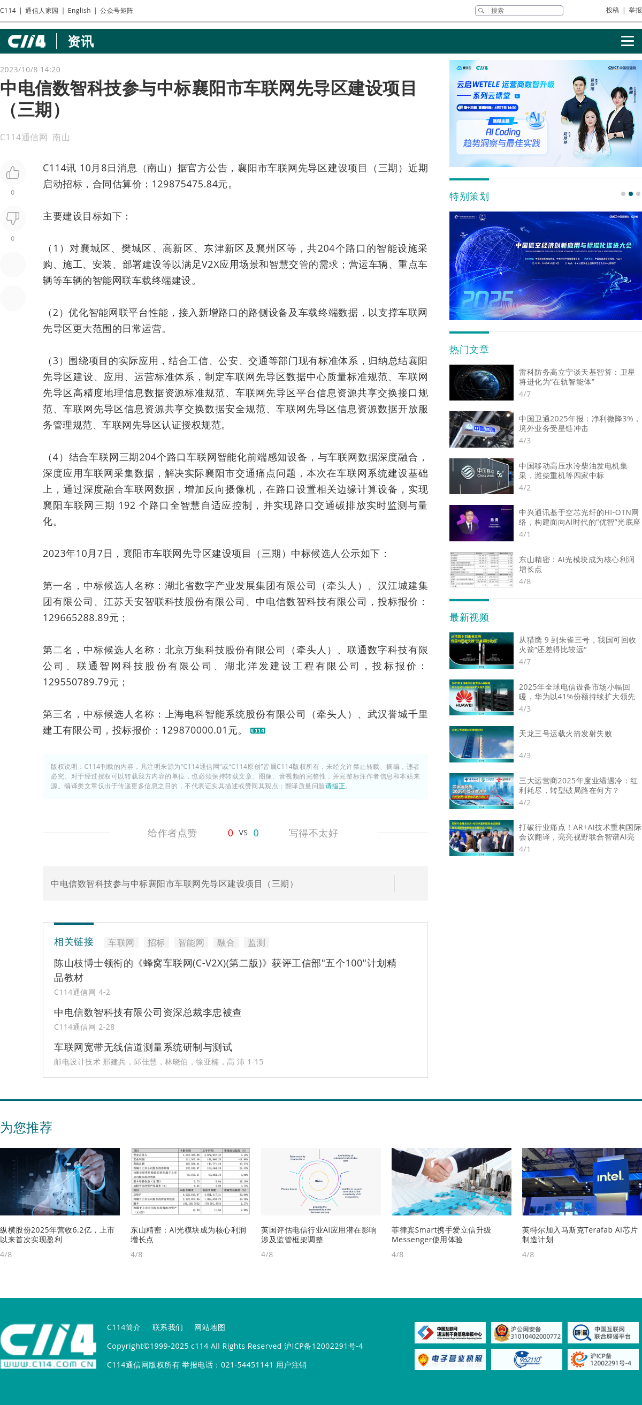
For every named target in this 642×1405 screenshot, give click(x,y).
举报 (635, 9)
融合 (408, 456)
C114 (8, 10)
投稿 (613, 9)
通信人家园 (42, 10)
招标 (72, 183)
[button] (623, 194)
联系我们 (168, 1327)
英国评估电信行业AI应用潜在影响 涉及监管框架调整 (319, 1234)
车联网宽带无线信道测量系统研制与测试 (143, 1046)
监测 (397, 504)
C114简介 (124, 1327)
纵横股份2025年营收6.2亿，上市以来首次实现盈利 (57, 1234)
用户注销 (291, 1364)
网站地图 (209, 1327)
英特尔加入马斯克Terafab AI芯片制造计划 (580, 1234)
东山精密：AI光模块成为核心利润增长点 (189, 1234)
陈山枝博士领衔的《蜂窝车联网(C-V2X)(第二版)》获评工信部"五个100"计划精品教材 (225, 970)
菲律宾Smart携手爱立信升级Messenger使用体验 (442, 1234)
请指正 (335, 785)
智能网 (108, 280)
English (79, 10)
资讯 (80, 41)
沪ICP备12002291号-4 (323, 1346)
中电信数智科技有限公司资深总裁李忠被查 (148, 1012)
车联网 (282, 167)
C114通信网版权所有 (143, 1364)
